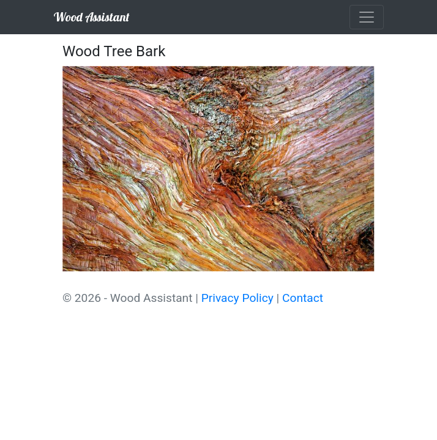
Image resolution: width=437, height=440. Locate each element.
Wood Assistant (91, 16)
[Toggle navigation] (366, 17)
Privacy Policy (237, 298)
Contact (302, 298)
